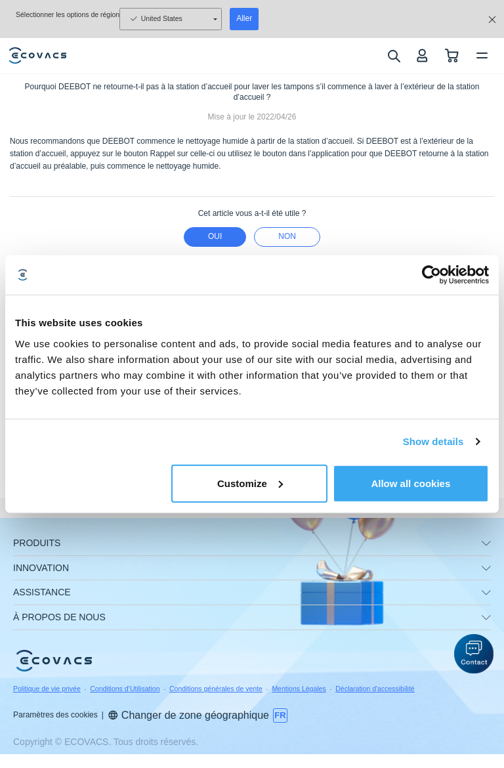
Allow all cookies (410, 482)
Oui (215, 236)
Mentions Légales (299, 689)
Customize (250, 482)
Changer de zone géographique (188, 715)
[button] (474, 653)
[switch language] (280, 715)
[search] (393, 56)
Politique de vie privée (47, 689)
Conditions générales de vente (215, 689)
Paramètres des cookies (55, 714)
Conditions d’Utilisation (124, 689)
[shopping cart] (452, 55)
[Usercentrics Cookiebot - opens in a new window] (431, 275)
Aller (244, 18)
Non (287, 236)
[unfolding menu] (486, 543)
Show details (433, 441)
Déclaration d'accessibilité (374, 689)
